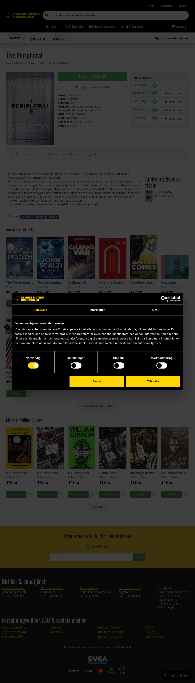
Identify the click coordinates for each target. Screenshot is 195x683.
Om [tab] (154, 309)
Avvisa (96, 381)
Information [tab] (97, 309)
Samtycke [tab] (40, 309)
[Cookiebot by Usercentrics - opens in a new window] (163, 299)
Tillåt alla (153, 381)
